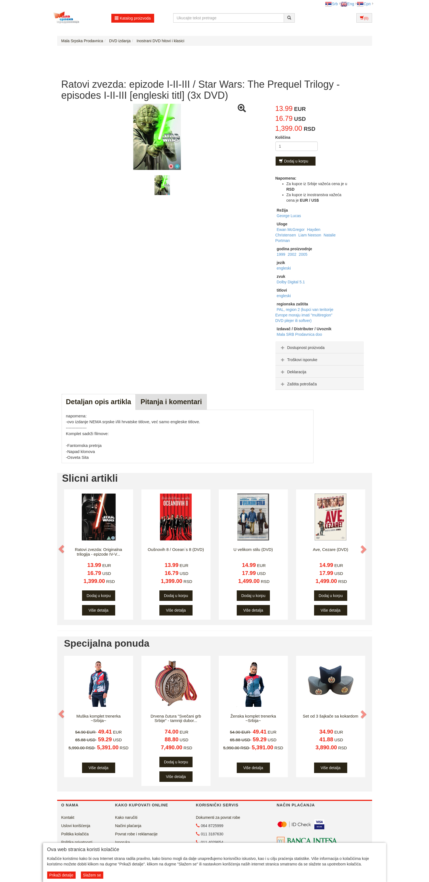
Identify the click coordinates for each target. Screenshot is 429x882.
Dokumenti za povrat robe (218, 817)
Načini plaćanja (128, 826)
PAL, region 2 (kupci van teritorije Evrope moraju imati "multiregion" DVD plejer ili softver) (304, 315)
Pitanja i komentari (171, 402)
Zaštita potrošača (298, 384)
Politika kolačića (75, 834)
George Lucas (289, 216)
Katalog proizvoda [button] (133, 18)
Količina (282, 137)
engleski (284, 268)
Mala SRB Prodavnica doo (299, 334)
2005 (303, 254)
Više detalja (98, 610)
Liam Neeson (310, 235)
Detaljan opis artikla (98, 402)
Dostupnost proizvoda (302, 347)
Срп (363, 4)
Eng (347, 4)
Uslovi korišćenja (75, 826)
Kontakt (67, 817)
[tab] (319, 347)
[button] (62, 549)
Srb (331, 4)
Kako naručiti (126, 817)
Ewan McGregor (291, 229)
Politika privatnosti (77, 842)
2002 (293, 254)
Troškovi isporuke (298, 360)
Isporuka (122, 842)
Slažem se (92, 875)
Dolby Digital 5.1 (291, 282)
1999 (281, 254)
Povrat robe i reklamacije (136, 834)
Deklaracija (293, 372)
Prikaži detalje (61, 875)
